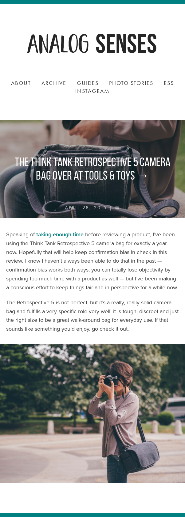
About (21, 82)
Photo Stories (131, 82)
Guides (88, 82)
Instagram (92, 90)
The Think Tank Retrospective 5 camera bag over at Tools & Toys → (93, 168)
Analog (58, 42)
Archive (53, 82)
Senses (126, 43)
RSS (169, 82)
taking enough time (60, 234)
